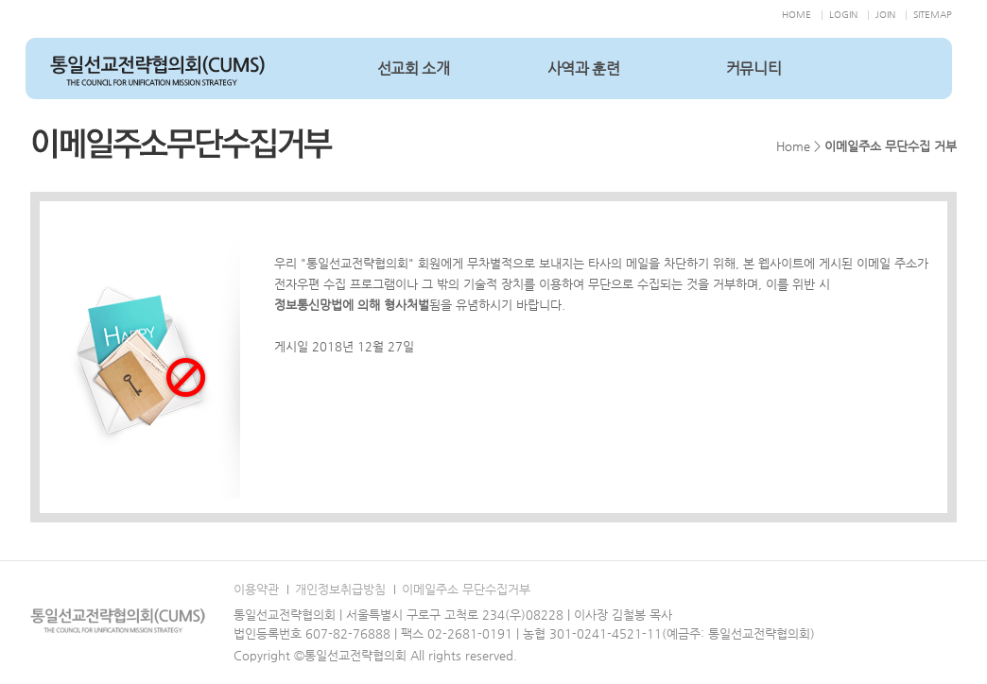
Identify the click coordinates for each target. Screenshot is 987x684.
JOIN (885, 14)
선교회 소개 (413, 68)
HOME (796, 14)
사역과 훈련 (583, 68)
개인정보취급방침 (340, 589)
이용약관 (256, 589)
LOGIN (843, 14)
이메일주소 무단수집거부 (466, 589)
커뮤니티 (753, 68)
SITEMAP (932, 14)
